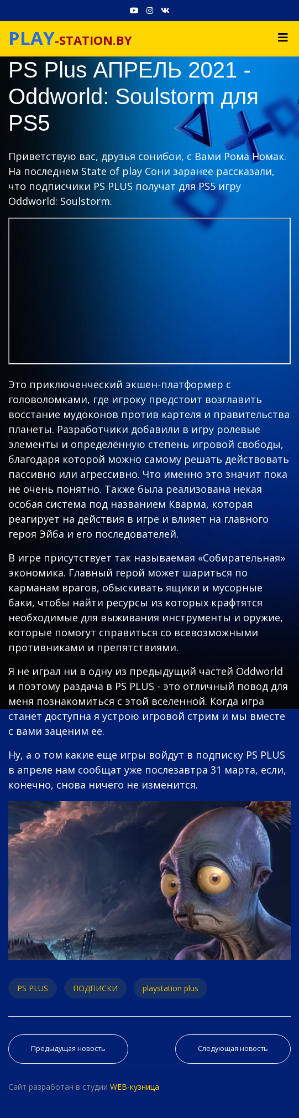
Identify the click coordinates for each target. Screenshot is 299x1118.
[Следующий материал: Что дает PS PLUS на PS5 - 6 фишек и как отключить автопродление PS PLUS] (233, 1049)
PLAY (31, 38)
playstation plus (170, 988)
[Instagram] (149, 10)
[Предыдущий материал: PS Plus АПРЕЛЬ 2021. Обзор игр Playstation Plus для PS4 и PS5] (68, 1049)
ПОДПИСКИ (95, 988)
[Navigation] (283, 37)
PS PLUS (32, 988)
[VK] (165, 10)
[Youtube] (134, 10)
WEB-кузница (134, 1086)
